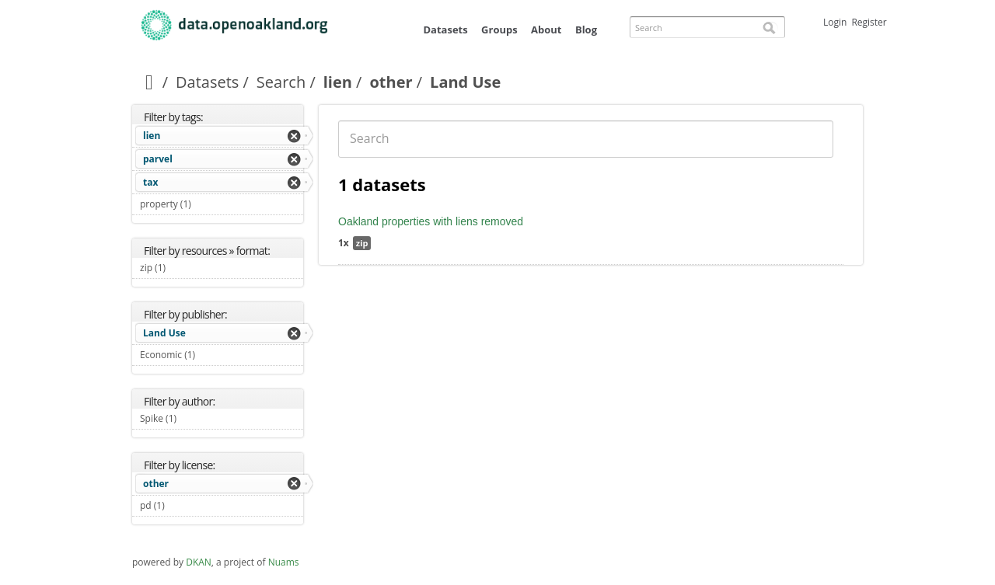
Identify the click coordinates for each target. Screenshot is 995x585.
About (546, 30)
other (390, 81)
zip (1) (184, 267)
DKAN (198, 562)
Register (868, 22)
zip (362, 243)
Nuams (283, 562)
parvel (158, 158)
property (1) (209, 204)
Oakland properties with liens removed (430, 221)
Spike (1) (195, 418)
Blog (586, 30)
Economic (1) (213, 354)
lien (337, 81)
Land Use (164, 333)
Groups (499, 30)
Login (835, 22)
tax (150, 182)
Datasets (445, 30)
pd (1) (182, 505)
